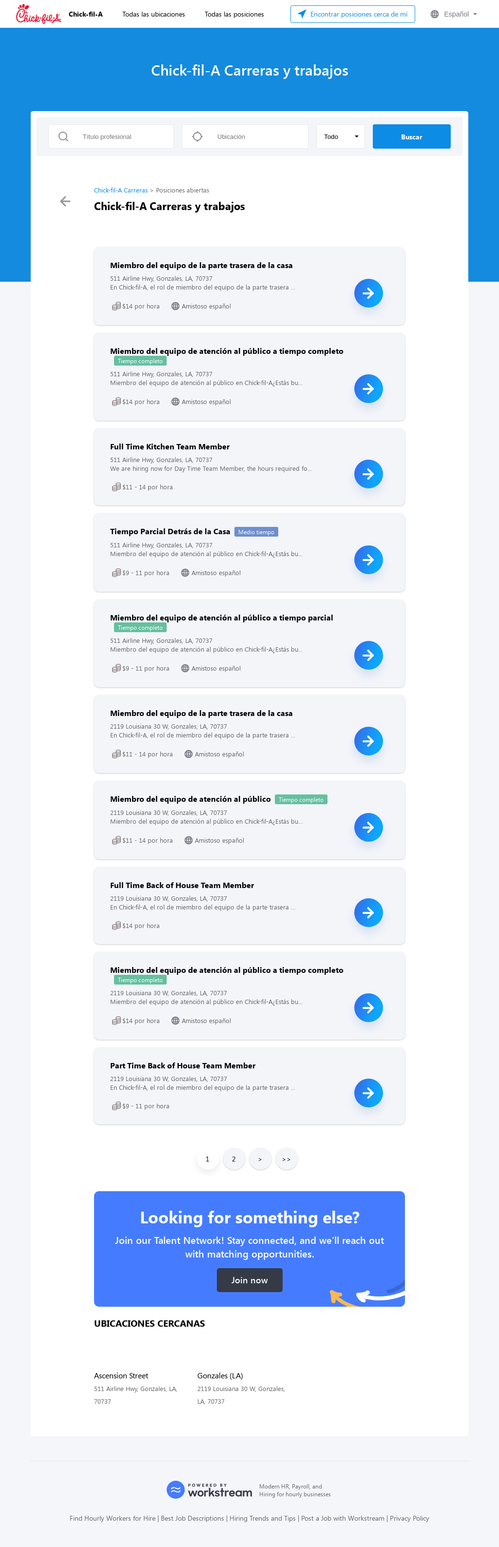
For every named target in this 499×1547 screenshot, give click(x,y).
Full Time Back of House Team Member (182, 885)
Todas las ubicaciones (153, 14)
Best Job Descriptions (192, 1518)
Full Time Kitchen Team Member (170, 446)
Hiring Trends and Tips (263, 1518)
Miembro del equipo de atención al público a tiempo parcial (221, 617)
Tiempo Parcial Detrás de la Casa (170, 531)
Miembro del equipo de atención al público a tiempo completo (227, 351)
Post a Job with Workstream (342, 1518)
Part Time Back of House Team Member (182, 1065)
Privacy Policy (409, 1518)
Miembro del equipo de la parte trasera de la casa (201, 265)
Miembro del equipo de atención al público (190, 798)
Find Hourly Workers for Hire (112, 1518)
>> (286, 1158)
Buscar (411, 136)
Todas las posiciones (234, 14)
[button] (452, 14)
